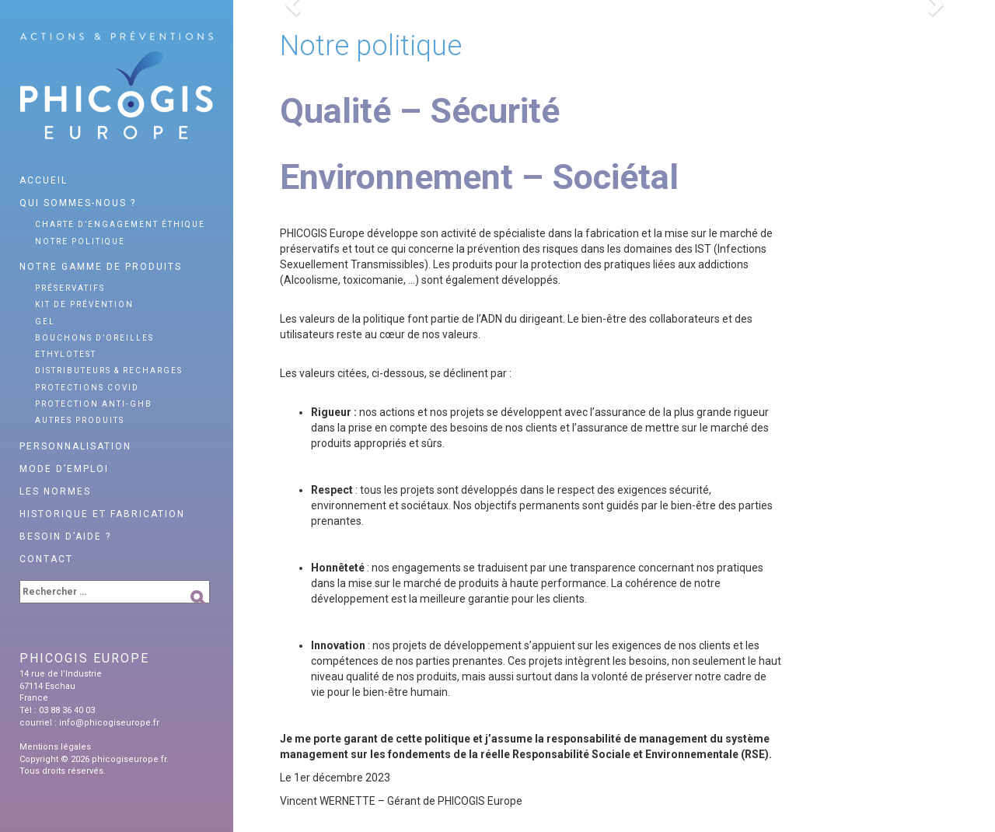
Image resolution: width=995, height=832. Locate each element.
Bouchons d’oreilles (94, 338)
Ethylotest (65, 354)
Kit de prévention (84, 304)
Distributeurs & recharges (109, 370)
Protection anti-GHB (93, 404)
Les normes (55, 491)
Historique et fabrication (102, 514)
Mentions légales (55, 747)
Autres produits (79, 420)
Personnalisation (75, 446)
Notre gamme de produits (100, 266)
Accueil (43, 180)
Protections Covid (87, 387)
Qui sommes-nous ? (77, 203)
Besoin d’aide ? (65, 536)
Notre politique (80, 241)
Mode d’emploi (64, 468)
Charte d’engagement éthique (120, 224)
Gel (45, 321)
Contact (46, 559)
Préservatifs (70, 288)
